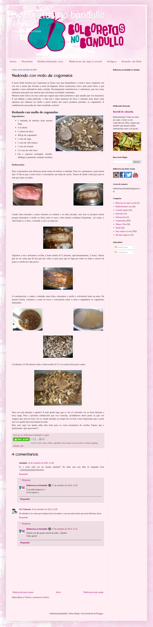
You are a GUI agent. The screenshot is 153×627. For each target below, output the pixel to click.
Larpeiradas (120, 221)
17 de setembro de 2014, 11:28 (64, 485)
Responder (23, 474)
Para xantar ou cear (69, 443)
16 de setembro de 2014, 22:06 (44, 509)
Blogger (99, 613)
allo (40, 443)
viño (21, 446)
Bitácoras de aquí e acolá (85, 61)
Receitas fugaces (123, 235)
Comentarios (121, 252)
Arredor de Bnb (131, 61)
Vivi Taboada (25, 509)
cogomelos (57, 443)
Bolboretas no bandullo (58, 16)
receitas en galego (91, 443)
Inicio (13, 61)
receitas (80, 443)
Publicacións (121, 247)
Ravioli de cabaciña (123, 111)
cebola (49, 443)
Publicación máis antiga (93, 592)
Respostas (26, 480)
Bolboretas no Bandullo (36, 485)
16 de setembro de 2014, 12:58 (41, 463)
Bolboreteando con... (51, 61)
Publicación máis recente (23, 592)
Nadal (118, 228)
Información (121, 217)
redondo (16, 446)
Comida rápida (122, 210)
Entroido (119, 214)
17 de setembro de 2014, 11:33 (64, 529)
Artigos (111, 61)
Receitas (27, 61)
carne (44, 443)
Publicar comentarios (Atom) (37, 597)
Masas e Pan (121, 224)
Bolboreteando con (123, 206)
